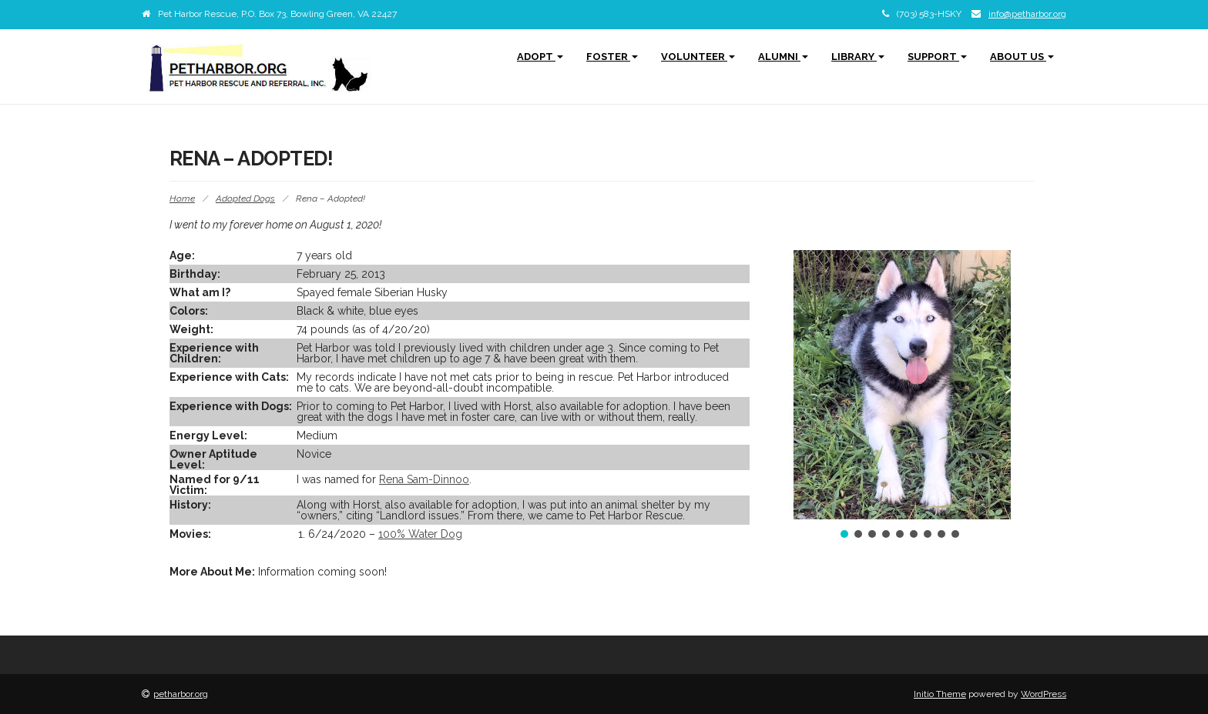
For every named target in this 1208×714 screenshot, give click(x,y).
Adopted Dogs (245, 198)
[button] (789, 384)
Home (182, 198)
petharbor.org (180, 694)
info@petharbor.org (1027, 13)
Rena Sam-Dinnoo (424, 479)
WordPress (1043, 694)
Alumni (783, 56)
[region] (900, 395)
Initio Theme (940, 694)
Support (937, 56)
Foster (612, 56)
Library (857, 56)
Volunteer (698, 56)
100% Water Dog (420, 534)
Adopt (540, 56)
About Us (1022, 56)
